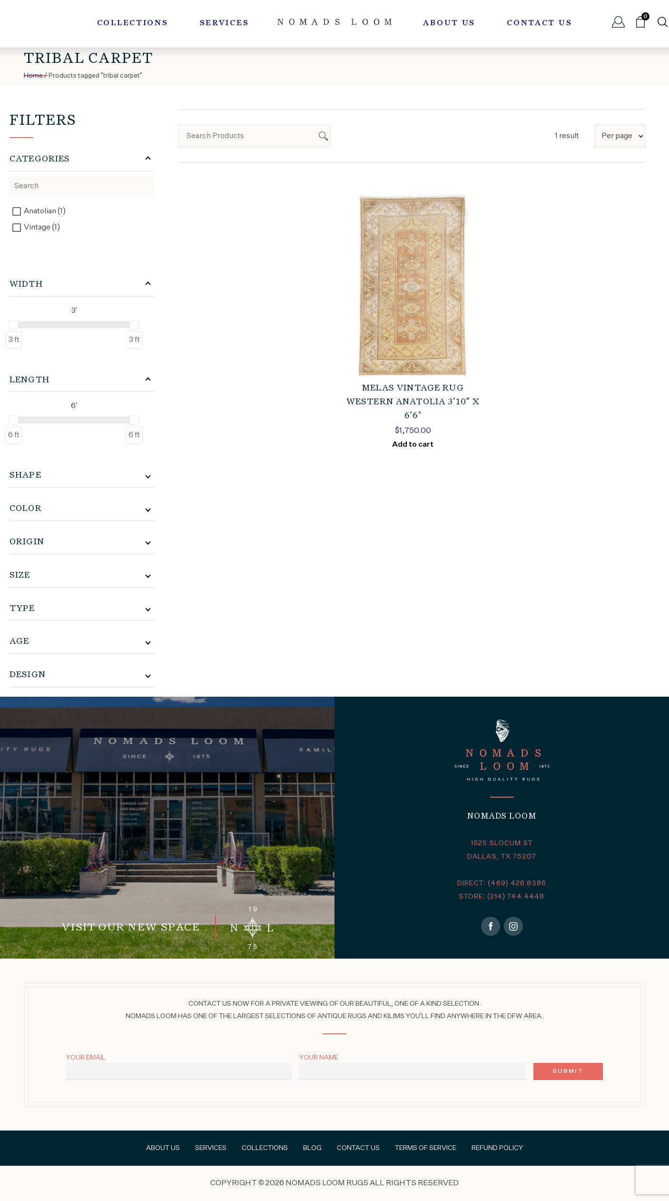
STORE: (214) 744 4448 (502, 896)
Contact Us (539, 23)
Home (33, 75)
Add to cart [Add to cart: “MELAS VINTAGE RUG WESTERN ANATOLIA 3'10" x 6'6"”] (412, 445)
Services (224, 23)
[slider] (14, 325)
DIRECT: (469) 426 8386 (501, 883)
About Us (449, 23)
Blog (312, 1148)
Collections (132, 23)
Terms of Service (425, 1148)
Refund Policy (497, 1148)
